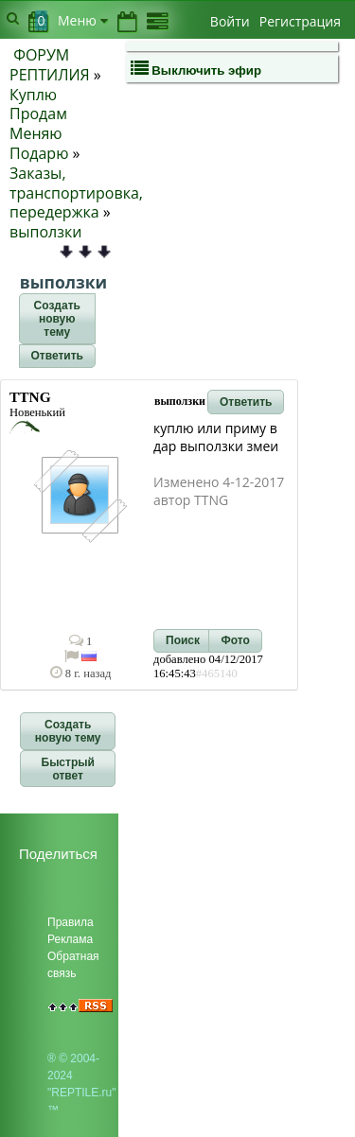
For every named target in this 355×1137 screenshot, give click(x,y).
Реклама (70, 939)
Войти (230, 21)
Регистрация (300, 21)
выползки (45, 231)
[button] (57, 318)
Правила (70, 922)
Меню (83, 20)
